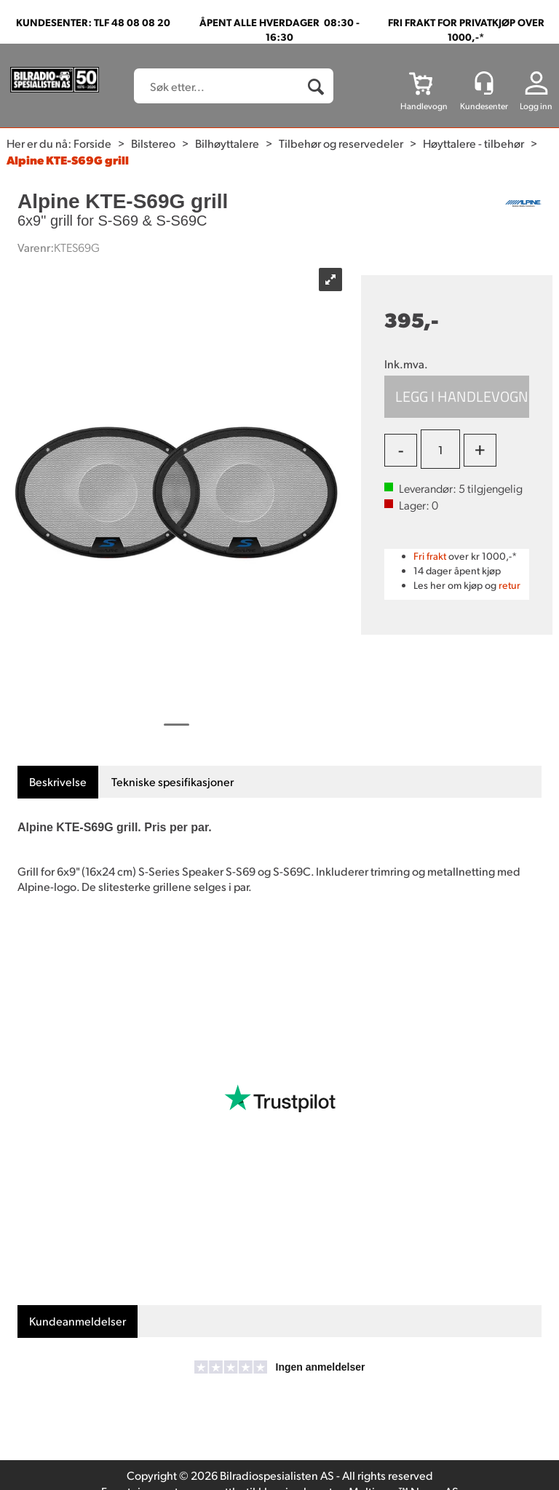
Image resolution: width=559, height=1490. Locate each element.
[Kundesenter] (484, 83)
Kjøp (456, 397)
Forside (92, 143)
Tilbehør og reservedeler (341, 143)
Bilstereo (153, 143)
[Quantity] (440, 449)
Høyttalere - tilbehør (473, 143)
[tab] (57, 782)
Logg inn (536, 105)
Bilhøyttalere (227, 143)
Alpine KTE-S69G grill (68, 159)
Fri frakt (429, 556)
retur (509, 585)
